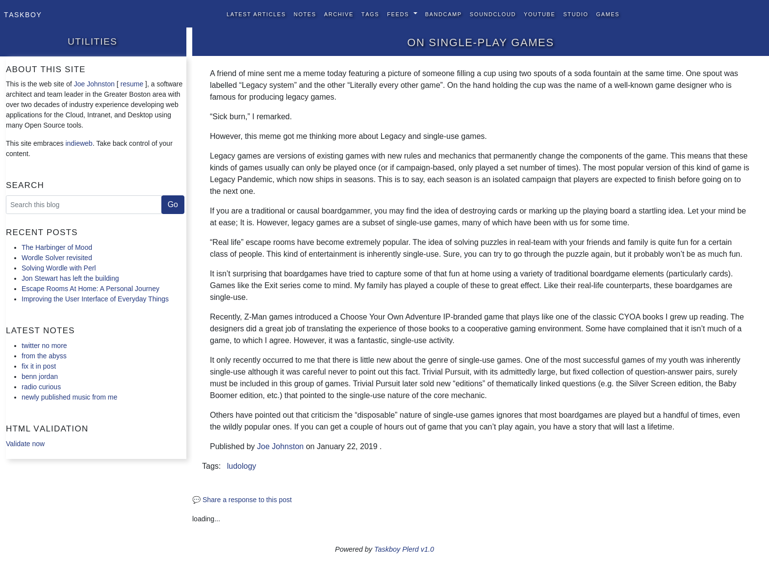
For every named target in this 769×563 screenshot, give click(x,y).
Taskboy (23, 13)
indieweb (78, 143)
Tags (370, 13)
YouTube (539, 13)
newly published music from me (69, 397)
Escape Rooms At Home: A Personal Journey (90, 289)
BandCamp (443, 13)
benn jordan (40, 376)
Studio (575, 13)
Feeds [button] (399, 13)
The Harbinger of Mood (57, 247)
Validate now (25, 444)
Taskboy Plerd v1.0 (404, 549)
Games (608, 13)
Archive (339, 13)
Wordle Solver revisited (57, 258)
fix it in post (39, 366)
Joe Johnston (94, 84)
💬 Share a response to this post (242, 500)
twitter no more (44, 345)
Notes (305, 13)
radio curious (41, 387)
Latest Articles (256, 13)
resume (131, 84)
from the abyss (44, 356)
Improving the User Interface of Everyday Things (95, 299)
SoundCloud (493, 13)
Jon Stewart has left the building (70, 278)
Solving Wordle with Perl (59, 268)
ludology (241, 466)
